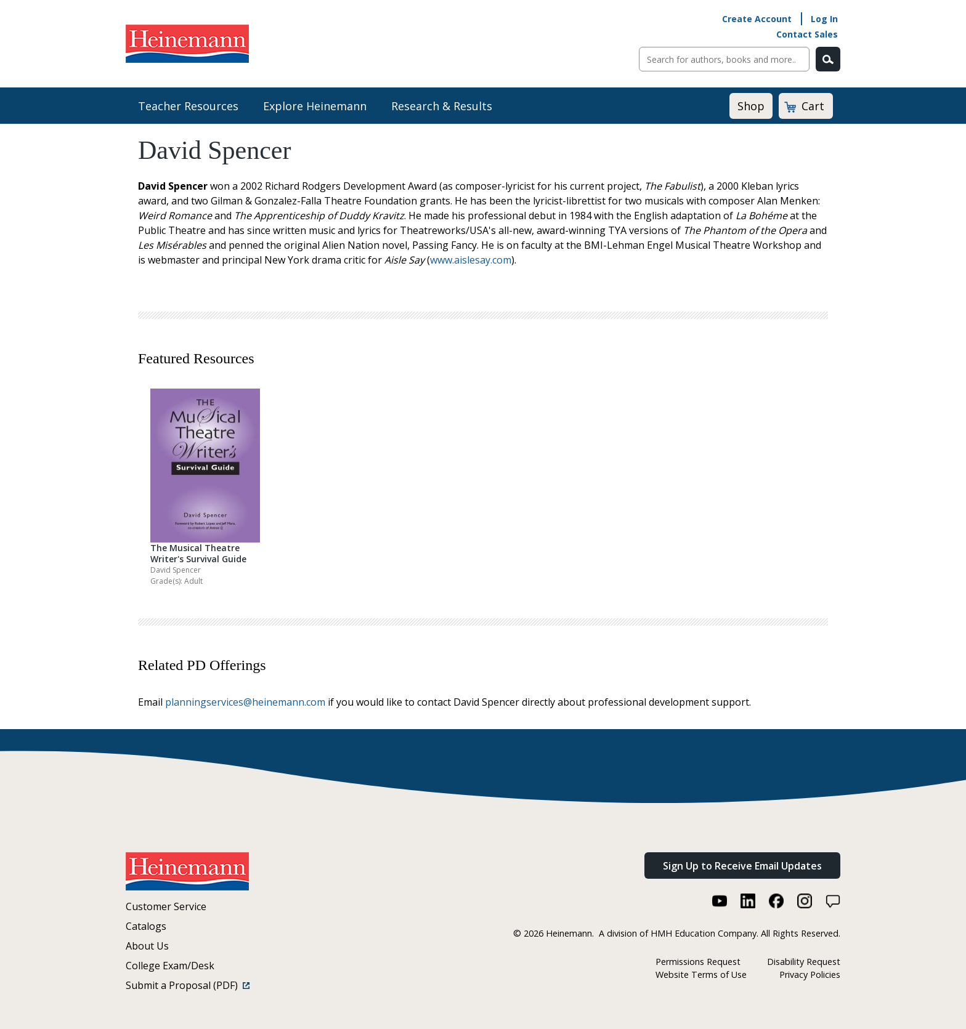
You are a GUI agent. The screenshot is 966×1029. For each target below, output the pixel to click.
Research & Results (441, 106)
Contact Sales (807, 34)
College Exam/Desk (170, 965)
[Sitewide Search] (724, 59)
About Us (147, 946)
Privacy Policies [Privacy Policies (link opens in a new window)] (809, 974)
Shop (751, 106)
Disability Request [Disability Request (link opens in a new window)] (803, 961)
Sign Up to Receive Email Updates (742, 866)
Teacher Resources (188, 106)
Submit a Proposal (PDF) (188, 985)
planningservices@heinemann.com (245, 702)
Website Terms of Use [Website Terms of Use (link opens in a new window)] (701, 974)
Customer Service (166, 906)
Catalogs (146, 926)
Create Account (757, 19)
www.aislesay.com (470, 260)
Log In (824, 19)
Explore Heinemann (315, 106)
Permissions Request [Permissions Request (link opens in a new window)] (698, 961)
